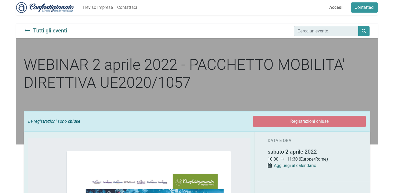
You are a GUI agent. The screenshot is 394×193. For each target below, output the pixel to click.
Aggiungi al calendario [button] (295, 165)
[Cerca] (364, 31)
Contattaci (364, 7)
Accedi (335, 7)
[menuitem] (97, 7)
